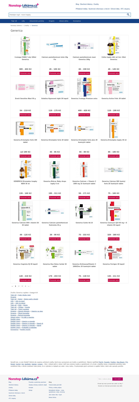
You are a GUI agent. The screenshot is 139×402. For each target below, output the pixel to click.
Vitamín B (40, 323)
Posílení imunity (25, 329)
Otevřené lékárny (86, 4)
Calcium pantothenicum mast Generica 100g (84, 58)
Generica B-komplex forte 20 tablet (54, 140)
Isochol (18, 364)
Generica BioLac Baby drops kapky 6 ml (55, 182)
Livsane (40, 364)
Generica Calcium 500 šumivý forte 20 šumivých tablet (113, 182)
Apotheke (28, 364)
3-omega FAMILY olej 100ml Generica (25, 58)
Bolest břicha (52, 397)
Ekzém (25, 305)
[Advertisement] (67, 345)
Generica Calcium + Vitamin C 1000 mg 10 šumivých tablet (84, 182)
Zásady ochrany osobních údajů (38, 385)
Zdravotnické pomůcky (37, 21)
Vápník (39, 325)
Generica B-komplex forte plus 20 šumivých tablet (84, 141)
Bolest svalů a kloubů (31, 299)
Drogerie (51, 21)
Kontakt (31, 387)
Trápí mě (14, 21)
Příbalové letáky (82, 9)
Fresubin (107, 362)
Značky (96, 4)
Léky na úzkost (20, 303)
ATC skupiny (125, 9)
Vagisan (34, 364)
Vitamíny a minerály (28, 321)
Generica (35, 25)
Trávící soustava (23, 309)
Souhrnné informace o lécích (99, 9)
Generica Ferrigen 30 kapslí (113, 264)
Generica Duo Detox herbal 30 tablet (55, 265)
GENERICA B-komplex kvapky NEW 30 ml (25, 182)
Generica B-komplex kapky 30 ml (114, 140)
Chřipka (20, 307)
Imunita (27, 307)
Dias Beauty (120, 362)
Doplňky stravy (15, 319)
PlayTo (101, 362)
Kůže (20, 305)
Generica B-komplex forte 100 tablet (25, 141)
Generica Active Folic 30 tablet (114, 98)
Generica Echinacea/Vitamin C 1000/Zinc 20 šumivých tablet (84, 265)
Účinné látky (115, 9)
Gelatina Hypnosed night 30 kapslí (54, 98)
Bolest (20, 299)
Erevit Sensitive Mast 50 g (25, 98)
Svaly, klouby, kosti (24, 295)
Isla (22, 364)
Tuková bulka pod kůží (55, 385)
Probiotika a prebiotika (29, 327)
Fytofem (113, 362)
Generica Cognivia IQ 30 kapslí (25, 264)
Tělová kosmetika (23, 313)
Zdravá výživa (63, 21)
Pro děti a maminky (27, 317)
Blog (77, 4)
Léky (23, 21)
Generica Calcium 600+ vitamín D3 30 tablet (25, 224)
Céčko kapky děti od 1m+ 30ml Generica (114, 58)
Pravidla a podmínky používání (37, 382)
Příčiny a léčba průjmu (55, 387)
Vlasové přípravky (24, 311)
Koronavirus (77, 21)
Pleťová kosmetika (24, 315)
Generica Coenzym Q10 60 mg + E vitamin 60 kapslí (113, 224)
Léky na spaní (20, 301)
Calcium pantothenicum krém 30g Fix (55, 58)
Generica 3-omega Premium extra (84, 98)
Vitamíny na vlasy (37, 311)
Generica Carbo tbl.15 (84, 223)
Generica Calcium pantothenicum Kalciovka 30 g (55, 224)
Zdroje (30, 390)
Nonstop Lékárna (16, 25)
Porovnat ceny (25, 73)
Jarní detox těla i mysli (55, 394)
